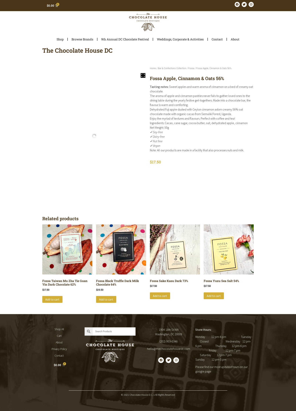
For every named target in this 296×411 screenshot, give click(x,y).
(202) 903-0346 (169, 341)
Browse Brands (82, 39)
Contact (217, 39)
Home (153, 68)
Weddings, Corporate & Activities (180, 39)
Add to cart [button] (52, 299)
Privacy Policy (59, 349)
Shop (60, 39)
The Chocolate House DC (77, 50)
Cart (59, 336)
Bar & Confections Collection (172, 68)
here (215, 371)
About (235, 39)
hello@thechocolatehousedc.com (168, 349)
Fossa (191, 68)
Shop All (59, 329)
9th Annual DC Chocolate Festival (125, 39)
